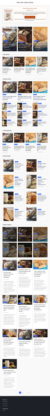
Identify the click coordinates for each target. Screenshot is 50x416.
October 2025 (4, 403)
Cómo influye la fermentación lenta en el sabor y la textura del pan (27, 106)
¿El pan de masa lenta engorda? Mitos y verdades (27, 114)
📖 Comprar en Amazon (29, 17)
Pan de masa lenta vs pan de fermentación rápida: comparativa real (12, 106)
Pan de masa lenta (25, 2)
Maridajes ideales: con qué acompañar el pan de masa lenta (25, 46)
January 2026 (4, 401)
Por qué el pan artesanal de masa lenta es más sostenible (9, 98)
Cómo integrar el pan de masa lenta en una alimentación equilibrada (39, 98)
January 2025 (4, 405)
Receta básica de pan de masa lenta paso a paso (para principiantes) (42, 106)
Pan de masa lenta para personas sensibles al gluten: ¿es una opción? (11, 114)
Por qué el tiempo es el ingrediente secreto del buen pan (42, 123)
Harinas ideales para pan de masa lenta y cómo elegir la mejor (27, 123)
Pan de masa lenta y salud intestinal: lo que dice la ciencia (11, 123)
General (21, 42)
